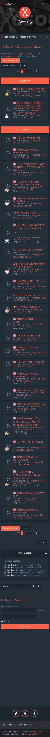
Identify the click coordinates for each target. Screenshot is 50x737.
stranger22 (35, 140)
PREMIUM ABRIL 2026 (24, 213)
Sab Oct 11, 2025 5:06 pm (28, 463)
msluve (34, 172)
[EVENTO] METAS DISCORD (31, 89)
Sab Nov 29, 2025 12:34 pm (29, 380)
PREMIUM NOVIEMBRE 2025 (31, 404)
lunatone (15, 56)
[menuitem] (9, 4)
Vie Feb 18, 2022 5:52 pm (29, 92)
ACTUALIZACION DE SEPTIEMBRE (25, 511)
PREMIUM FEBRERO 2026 (26, 295)
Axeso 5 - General (32, 96)
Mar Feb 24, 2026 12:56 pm (25, 271)
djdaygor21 (35, 498)
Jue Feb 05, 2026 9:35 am (29, 299)
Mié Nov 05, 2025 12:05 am (28, 428)
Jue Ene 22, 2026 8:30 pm (27, 311)
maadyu (34, 393)
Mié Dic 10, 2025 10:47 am (29, 353)
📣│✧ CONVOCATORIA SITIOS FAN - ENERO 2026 (29, 265)
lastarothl (37, 54)
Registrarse (20, 600)
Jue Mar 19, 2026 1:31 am (28, 238)
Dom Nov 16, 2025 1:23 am (28, 394)
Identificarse (6, 600)
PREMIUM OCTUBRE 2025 (30, 390)
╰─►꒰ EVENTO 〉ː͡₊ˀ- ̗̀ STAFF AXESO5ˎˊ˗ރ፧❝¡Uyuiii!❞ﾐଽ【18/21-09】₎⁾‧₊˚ (28, 475)
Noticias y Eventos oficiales (21, 46)
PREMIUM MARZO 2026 (29, 138)
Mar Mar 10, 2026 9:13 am (29, 256)
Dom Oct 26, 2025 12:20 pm (29, 449)
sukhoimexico (37, 111)
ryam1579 (35, 237)
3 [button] (27, 71)
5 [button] (33, 71)
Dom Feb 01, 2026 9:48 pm (28, 173)
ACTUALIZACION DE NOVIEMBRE (25, 375)
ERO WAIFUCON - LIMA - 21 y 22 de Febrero (29, 282)
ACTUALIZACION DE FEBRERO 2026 (25, 151)
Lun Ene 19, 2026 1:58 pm (24, 189)
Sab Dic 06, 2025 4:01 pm (29, 365)
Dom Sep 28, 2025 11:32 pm (29, 482)
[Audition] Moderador (29, 56)
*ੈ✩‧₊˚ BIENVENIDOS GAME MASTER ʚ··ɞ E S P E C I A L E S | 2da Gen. (29, 167)
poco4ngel (6, 56)
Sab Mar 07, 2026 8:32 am (24, 113)
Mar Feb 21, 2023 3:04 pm (28, 205)
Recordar (8, 621)
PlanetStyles (36, 732)
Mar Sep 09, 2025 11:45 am (28, 516)
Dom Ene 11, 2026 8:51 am (24, 340)
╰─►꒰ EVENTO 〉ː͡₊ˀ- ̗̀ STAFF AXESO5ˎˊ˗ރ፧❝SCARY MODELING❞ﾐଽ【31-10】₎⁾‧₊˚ (27, 421)
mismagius (19, 54)
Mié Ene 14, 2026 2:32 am (28, 325)
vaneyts (34, 204)
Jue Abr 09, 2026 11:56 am (29, 216)
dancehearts (36, 269)
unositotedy (36, 407)
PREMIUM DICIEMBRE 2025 (30, 362)
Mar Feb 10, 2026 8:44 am (29, 156)
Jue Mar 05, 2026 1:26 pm (29, 141)
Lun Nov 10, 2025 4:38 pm (24, 409)
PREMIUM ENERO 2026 (28, 335)
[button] (37, 71)
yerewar (34, 324)
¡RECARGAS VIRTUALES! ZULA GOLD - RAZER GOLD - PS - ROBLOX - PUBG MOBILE (28, 106)
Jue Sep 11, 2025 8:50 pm (24, 500)
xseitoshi (28, 54)
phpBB (16, 732)
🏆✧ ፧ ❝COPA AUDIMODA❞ (26, 307)
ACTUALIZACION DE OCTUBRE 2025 (25, 458)
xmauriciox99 (36, 187)
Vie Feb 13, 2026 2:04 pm (29, 287)
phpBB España (31, 734)
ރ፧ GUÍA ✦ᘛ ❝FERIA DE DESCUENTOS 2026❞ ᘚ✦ (26, 183)
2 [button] (24, 71)
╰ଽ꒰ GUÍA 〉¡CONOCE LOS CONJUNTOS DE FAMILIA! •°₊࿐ (29, 229)
